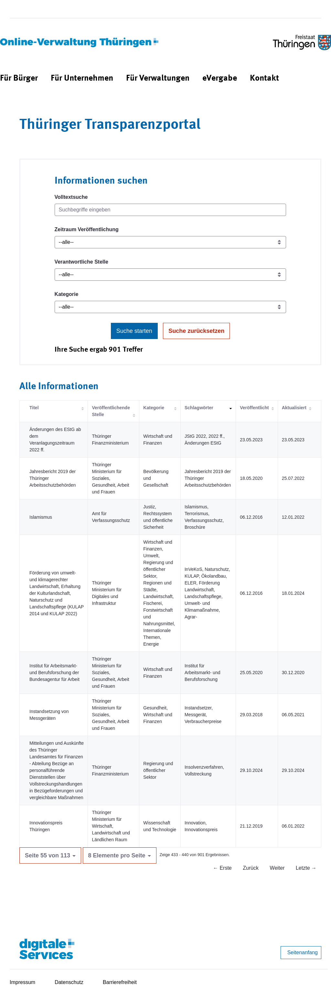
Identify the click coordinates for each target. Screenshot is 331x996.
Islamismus (40, 517)
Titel (34, 407)
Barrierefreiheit (120, 982)
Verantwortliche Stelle (81, 262)
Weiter (277, 868)
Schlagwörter (199, 407)
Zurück (251, 868)
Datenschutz (69, 982)
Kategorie (67, 294)
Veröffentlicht (254, 407)
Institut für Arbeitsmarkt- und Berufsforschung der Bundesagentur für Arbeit (54, 672)
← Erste (222, 868)
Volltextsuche (71, 197)
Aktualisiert (294, 407)
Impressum (22, 982)
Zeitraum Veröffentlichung (87, 229)
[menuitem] (19, 78)
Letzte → (306, 868)
